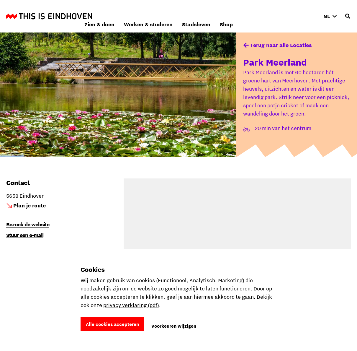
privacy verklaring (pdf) (131, 305)
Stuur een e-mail (24, 235)
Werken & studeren (227, 16)
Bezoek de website (27, 224)
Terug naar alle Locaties (281, 45)
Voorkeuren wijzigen (173, 326)
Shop (305, 16)
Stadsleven (275, 16)
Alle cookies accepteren (112, 324)
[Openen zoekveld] (347, 16)
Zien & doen (178, 16)
